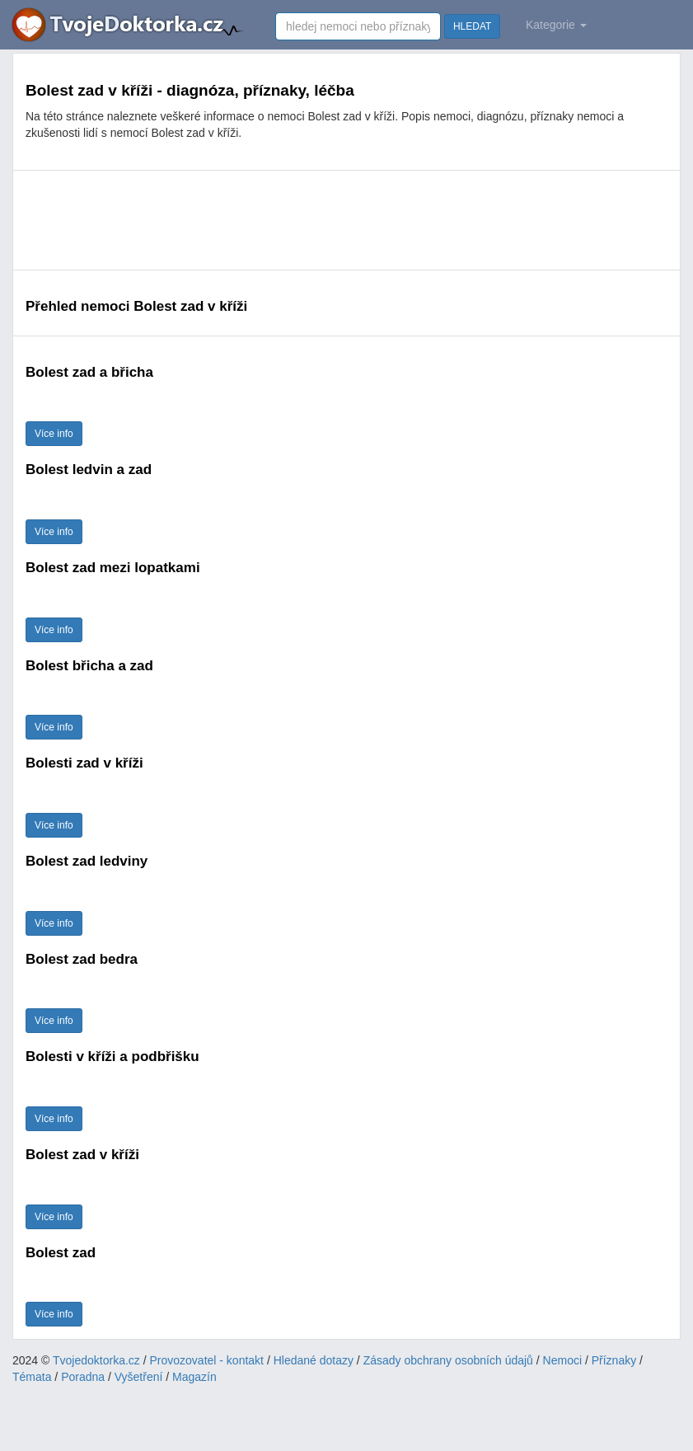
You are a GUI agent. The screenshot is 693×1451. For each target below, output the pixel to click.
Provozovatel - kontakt (207, 1360)
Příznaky (614, 1360)
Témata (31, 1376)
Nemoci (562, 1360)
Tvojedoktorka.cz (96, 1360)
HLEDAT (472, 26)
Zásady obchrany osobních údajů (448, 1360)
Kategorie (556, 24)
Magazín (194, 1376)
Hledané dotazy (314, 1360)
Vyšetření (139, 1376)
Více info (54, 433)
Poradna (83, 1376)
